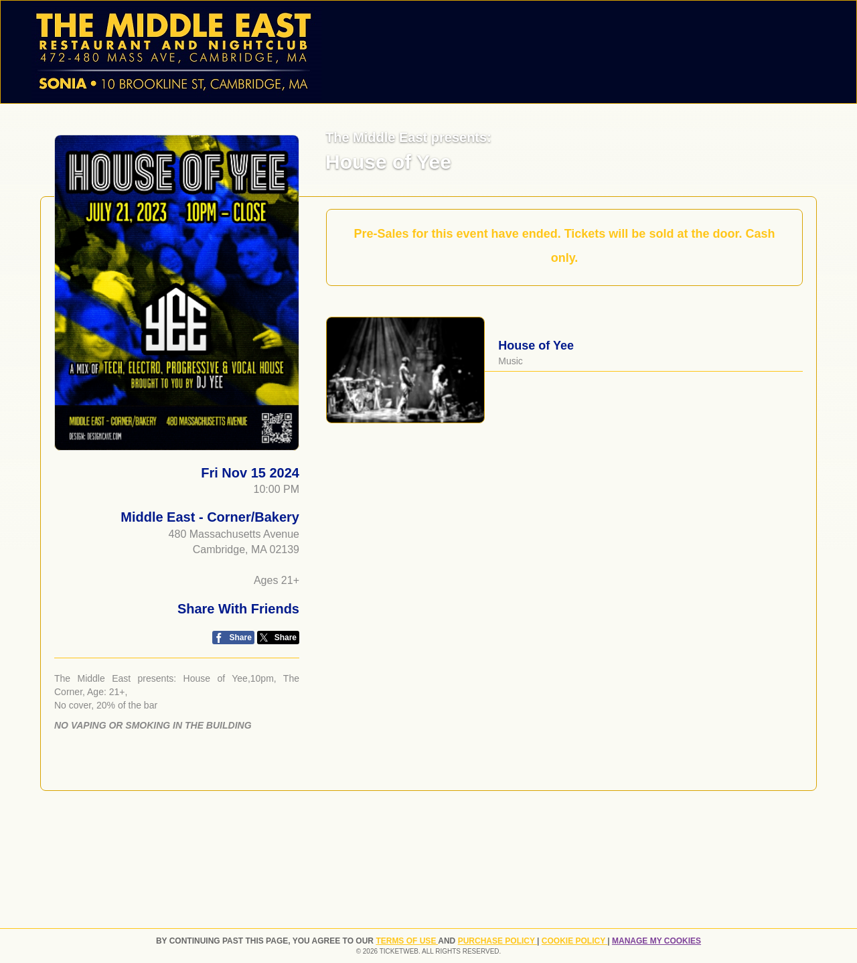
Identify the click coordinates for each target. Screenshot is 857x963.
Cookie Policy (574, 941)
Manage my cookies (656, 941)
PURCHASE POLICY (497, 941)
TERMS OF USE (407, 941)
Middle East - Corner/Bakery (210, 517)
